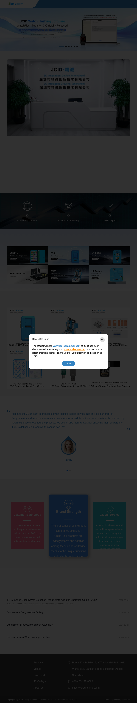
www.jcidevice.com (74, 349)
